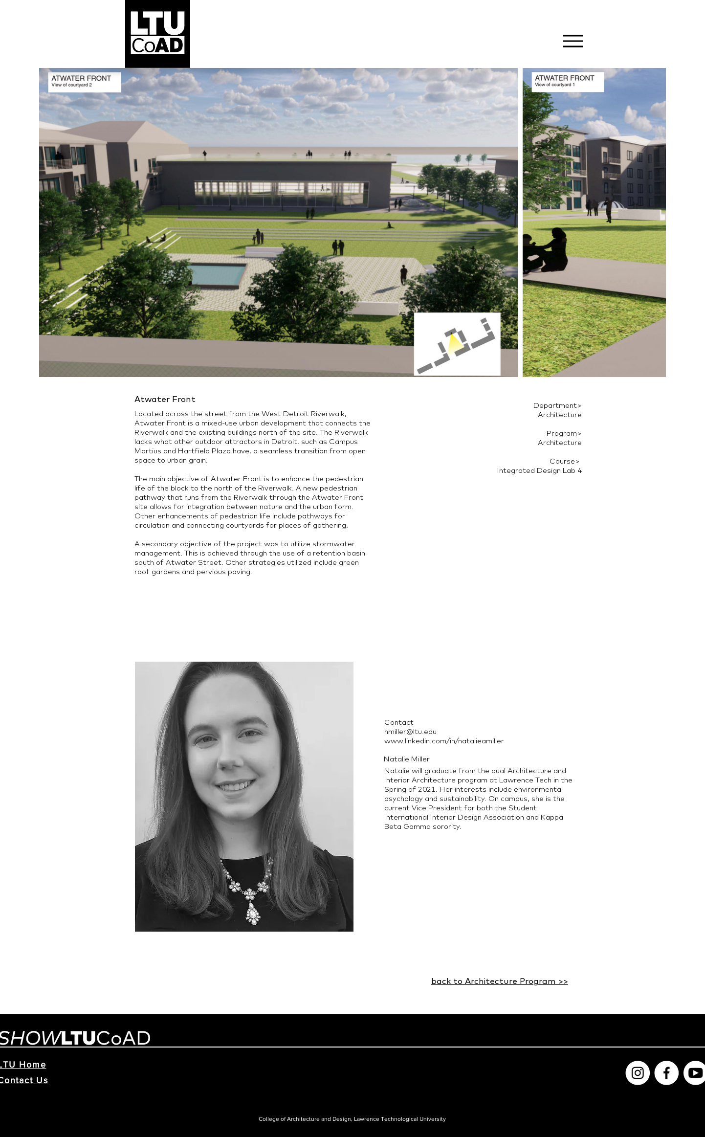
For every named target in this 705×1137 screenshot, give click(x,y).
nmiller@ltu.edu (410, 731)
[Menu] (573, 41)
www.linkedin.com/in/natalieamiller (444, 740)
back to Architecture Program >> (499, 981)
